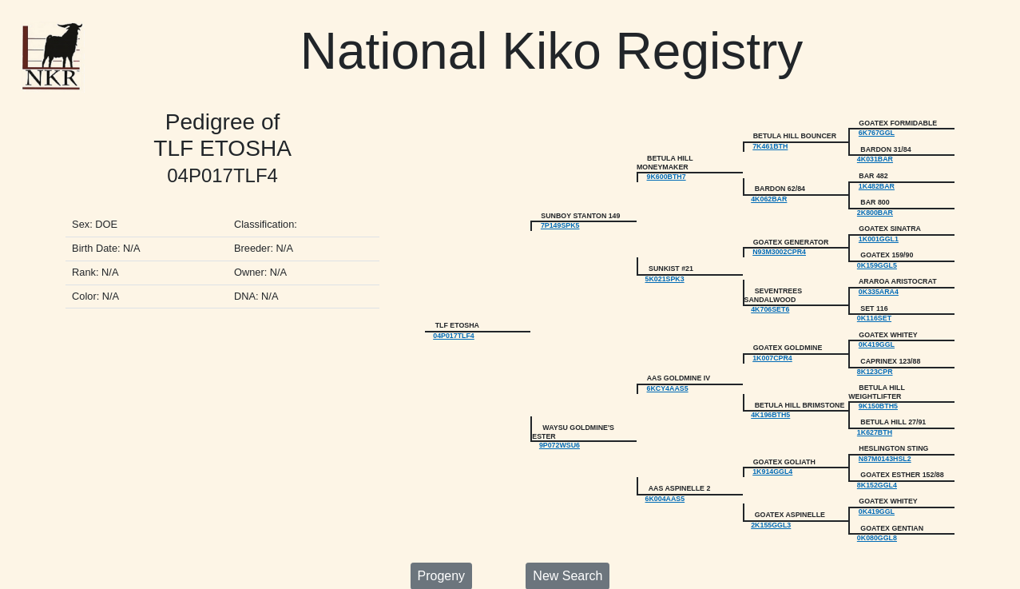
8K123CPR (875, 356)
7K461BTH (770, 145)
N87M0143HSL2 (885, 439)
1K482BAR (877, 182)
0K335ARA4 (879, 281)
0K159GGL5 (877, 257)
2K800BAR (875, 207)
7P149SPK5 (560, 219)
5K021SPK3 (665, 269)
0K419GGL (877, 331)
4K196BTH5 (770, 397)
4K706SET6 (770, 298)
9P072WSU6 (559, 426)
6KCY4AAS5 (668, 372)
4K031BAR (875, 157)
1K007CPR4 (772, 344)
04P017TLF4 (453, 323)
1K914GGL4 (772, 451)
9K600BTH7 (666, 173)
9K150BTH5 (878, 389)
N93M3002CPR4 (779, 244)
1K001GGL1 (879, 232)
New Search (567, 550)
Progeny (442, 550)
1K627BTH (874, 414)
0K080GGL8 (877, 513)
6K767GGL (877, 132)
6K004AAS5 (665, 476)
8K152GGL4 (877, 464)
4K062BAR (769, 194)
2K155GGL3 (771, 501)
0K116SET (874, 306)
